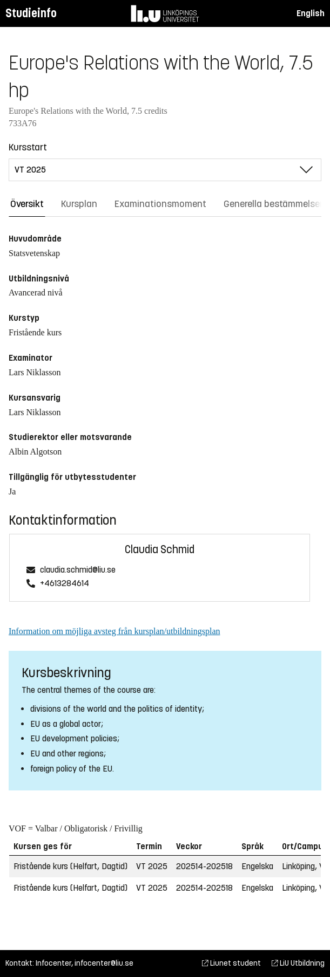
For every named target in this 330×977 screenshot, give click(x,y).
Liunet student (231, 963)
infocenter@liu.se (104, 963)
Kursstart (28, 147)
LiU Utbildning (298, 963)
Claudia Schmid (159, 549)
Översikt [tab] (27, 204)
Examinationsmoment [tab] (160, 204)
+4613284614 (64, 583)
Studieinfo (31, 13)
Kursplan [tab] (79, 204)
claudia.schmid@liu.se (78, 570)
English (311, 13)
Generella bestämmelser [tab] (273, 204)
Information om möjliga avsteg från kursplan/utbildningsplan (114, 631)
